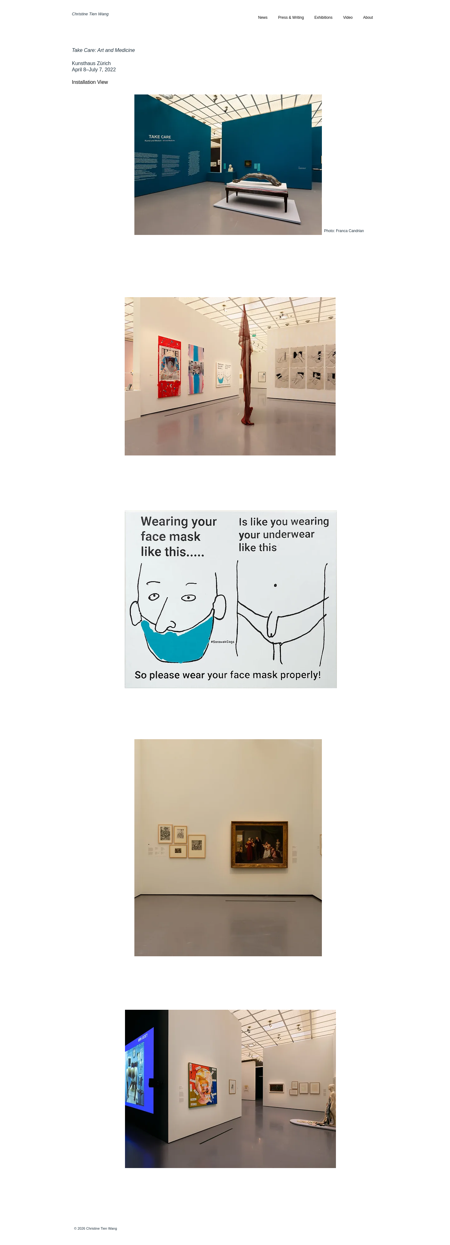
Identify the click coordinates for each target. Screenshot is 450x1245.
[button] (323, 18)
